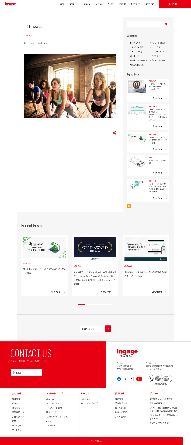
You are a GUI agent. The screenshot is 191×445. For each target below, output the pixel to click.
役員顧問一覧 (18, 412)
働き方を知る (121, 412)
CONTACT (175, 4)
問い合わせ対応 (136, 60)
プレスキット (17, 429)
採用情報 (119, 398)
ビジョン (15, 403)
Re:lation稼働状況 (89, 403)
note (48, 421)
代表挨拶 (16, 407)
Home (26, 43)
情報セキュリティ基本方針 (161, 398)
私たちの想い (135, 64)
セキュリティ (135, 47)
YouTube (50, 425)
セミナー (153, 47)
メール (132, 55)
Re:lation (85, 398)
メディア (153, 55)
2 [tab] (88, 304)
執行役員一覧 (18, 416)
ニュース (34, 43)
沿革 (14, 421)
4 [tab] (102, 304)
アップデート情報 (54, 407)
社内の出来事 (155, 60)
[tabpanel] (44, 265)
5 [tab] (109, 304)
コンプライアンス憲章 (159, 422)
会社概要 (16, 398)
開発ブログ (51, 412)
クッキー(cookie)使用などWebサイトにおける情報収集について (164, 409)
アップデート (155, 42)
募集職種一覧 (121, 403)
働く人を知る (121, 407)
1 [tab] (81, 304)
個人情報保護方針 (158, 403)
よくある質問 (121, 416)
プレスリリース (155, 51)
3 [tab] (95, 304)
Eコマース (134, 42)
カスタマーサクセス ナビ (57, 416)
